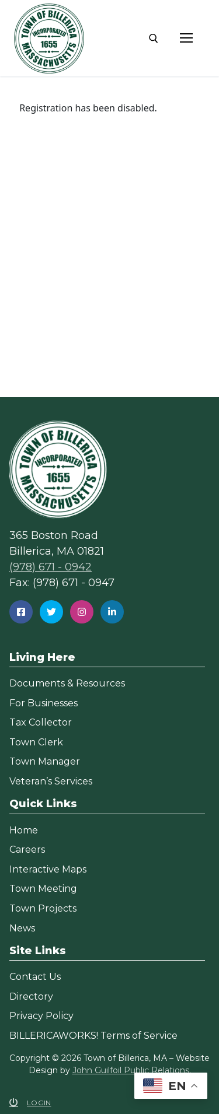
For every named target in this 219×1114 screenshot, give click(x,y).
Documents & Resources (67, 683)
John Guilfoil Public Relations (130, 1070)
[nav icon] (186, 38)
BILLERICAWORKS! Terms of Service (93, 1035)
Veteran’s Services (50, 781)
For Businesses (43, 703)
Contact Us (35, 976)
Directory (31, 996)
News (22, 928)
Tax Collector (40, 722)
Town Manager (44, 761)
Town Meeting (43, 888)
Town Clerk (36, 742)
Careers (27, 849)
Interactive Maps (47, 869)
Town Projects (43, 908)
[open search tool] (153, 38)
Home (23, 830)
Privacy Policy (41, 1015)
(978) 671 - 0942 (50, 566)
